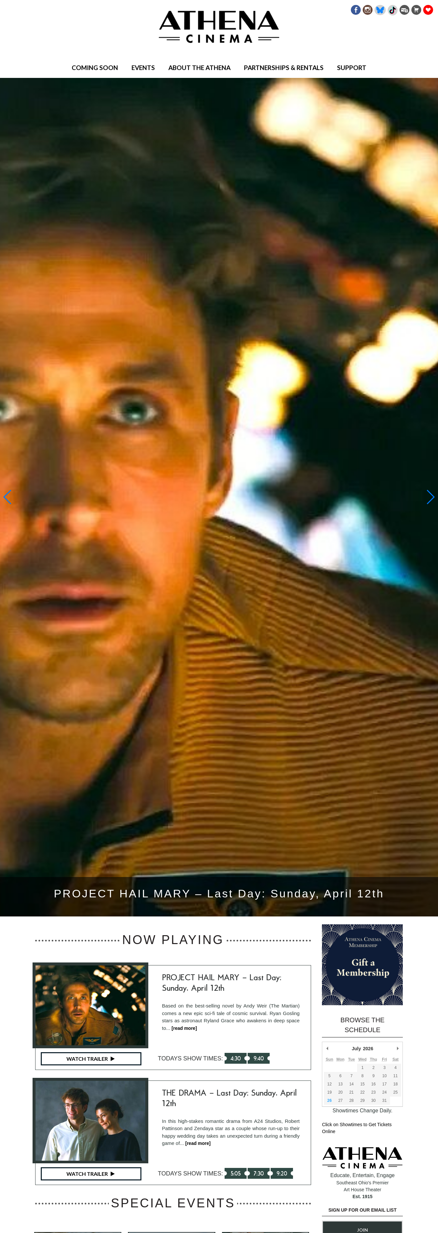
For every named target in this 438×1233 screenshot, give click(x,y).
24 (384, 1092)
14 (351, 1084)
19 (329, 1092)
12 (329, 1084)
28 (351, 1100)
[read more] (184, 1028)
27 (340, 1100)
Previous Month (327, 1049)
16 (373, 1084)
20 (340, 1092)
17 (384, 1084)
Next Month (398, 1049)
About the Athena (199, 67)
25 (395, 1092)
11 (395, 1076)
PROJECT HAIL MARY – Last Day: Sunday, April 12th (219, 893)
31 (384, 1100)
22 (362, 1092)
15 (362, 1084)
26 (329, 1100)
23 (373, 1092)
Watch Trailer (91, 1058)
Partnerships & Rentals (284, 67)
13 (340, 1084)
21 (351, 1092)
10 (384, 1076)
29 (362, 1100)
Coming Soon (95, 67)
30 (373, 1100)
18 (395, 1084)
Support (351, 67)
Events (143, 67)
